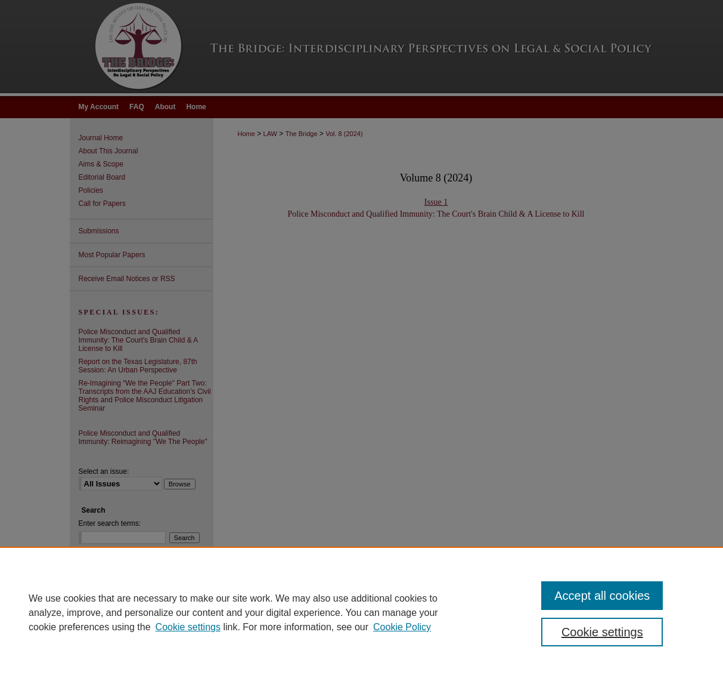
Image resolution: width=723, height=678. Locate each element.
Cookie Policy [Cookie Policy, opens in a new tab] (402, 627)
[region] (361, 612)
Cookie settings (188, 627)
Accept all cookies (602, 595)
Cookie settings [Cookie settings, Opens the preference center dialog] (602, 632)
